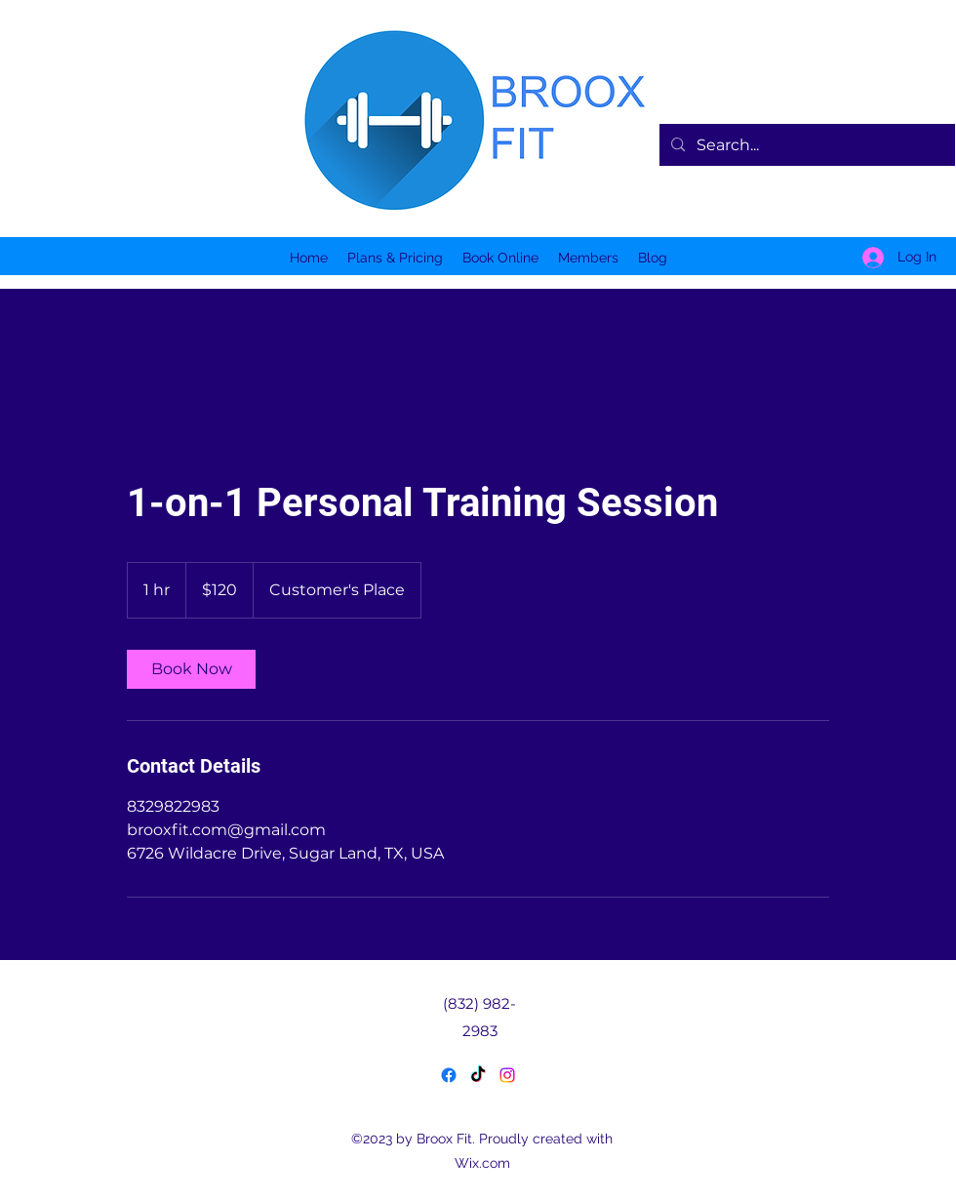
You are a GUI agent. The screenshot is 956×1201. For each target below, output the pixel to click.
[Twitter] (478, 1075)
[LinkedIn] (507, 1075)
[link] (191, 669)
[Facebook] (448, 1075)
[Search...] (805, 145)
